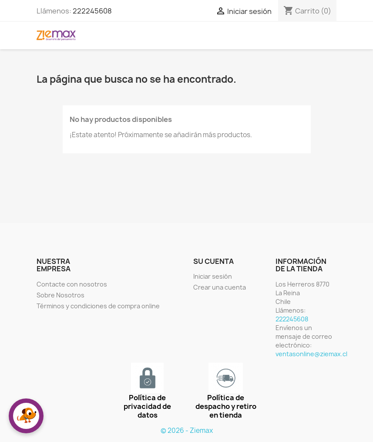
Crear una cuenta (219, 287)
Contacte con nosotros (72, 284)
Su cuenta (213, 261)
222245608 (92, 11)
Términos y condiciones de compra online (98, 306)
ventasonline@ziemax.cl (311, 354)
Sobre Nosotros (60, 295)
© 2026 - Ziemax (187, 430)
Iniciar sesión (212, 276)
